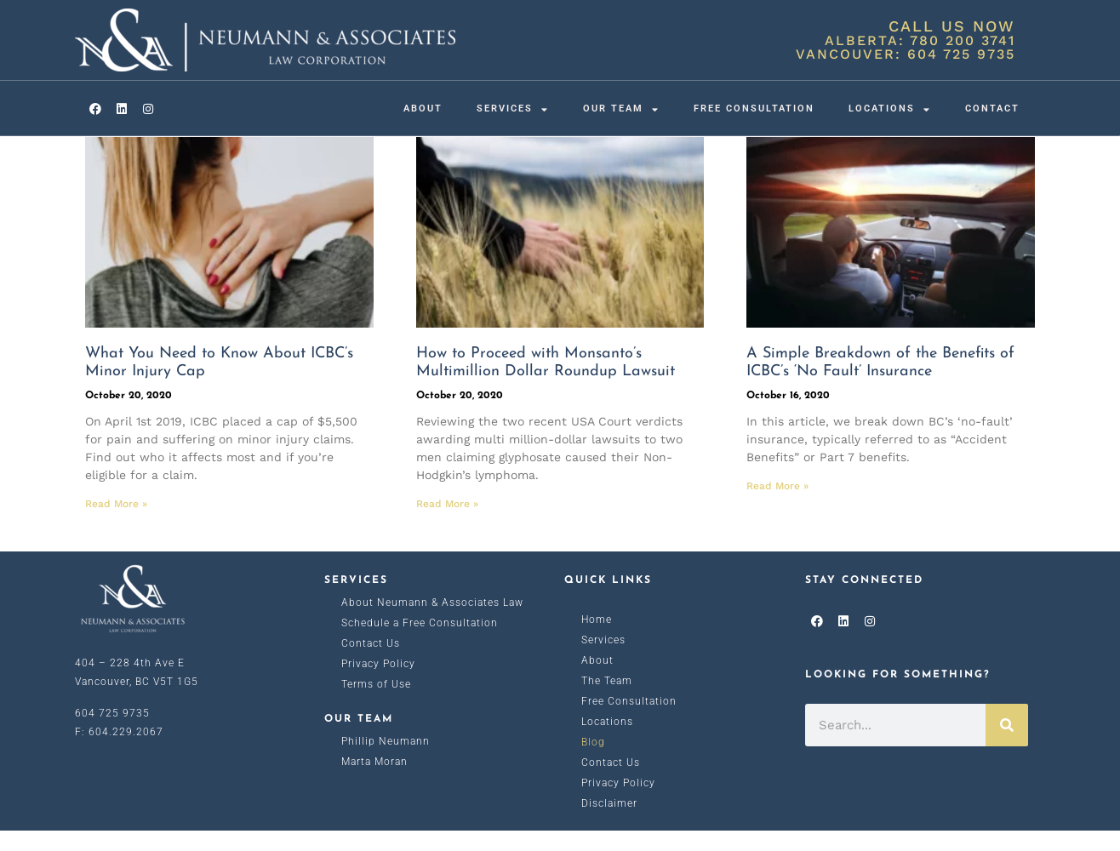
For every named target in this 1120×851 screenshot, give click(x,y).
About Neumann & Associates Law (432, 623)
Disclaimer (609, 824)
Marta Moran (374, 782)
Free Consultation (754, 108)
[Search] (1007, 745)
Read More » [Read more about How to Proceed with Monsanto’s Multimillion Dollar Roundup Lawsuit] (447, 524)
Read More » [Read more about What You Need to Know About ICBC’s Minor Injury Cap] (116, 524)
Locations (890, 109)
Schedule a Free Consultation (419, 643)
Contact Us (370, 664)
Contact (992, 108)
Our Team (621, 109)
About (423, 108)
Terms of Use (376, 705)
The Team (606, 701)
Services (513, 109)
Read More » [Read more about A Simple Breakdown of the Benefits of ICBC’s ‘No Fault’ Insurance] (777, 506)
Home (596, 640)
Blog (593, 762)
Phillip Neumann (385, 762)
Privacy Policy (378, 684)
